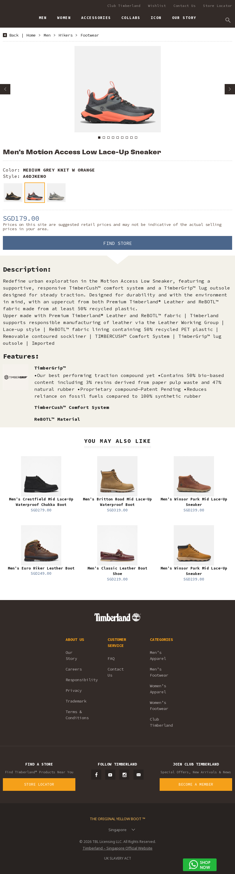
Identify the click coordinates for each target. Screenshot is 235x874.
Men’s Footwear (159, 672)
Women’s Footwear (159, 705)
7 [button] (127, 137)
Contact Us (184, 5)
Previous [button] (5, 89)
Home (31, 35)
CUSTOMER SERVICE (117, 642)
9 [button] (136, 137)
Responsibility (79, 679)
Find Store (117, 243)
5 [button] (117, 137)
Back (13, 35)
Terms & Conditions (77, 714)
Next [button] (230, 89)
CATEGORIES (161, 639)
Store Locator (217, 5)
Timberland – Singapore (8, 15)
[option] (117, 89)
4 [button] (113, 137)
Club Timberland (124, 5)
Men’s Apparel (158, 655)
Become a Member (196, 784)
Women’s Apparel (158, 688)
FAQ (111, 658)
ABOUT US (75, 639)
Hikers (65, 35)
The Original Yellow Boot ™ (117, 818)
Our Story (71, 655)
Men (47, 35)
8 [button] (131, 137)
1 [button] (99, 137)
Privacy (74, 690)
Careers (74, 669)
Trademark (76, 701)
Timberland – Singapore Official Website (117, 848)
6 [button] (122, 137)
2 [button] (104, 137)
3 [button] (108, 137)
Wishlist (157, 5)
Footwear (90, 35)
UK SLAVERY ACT (117, 858)
